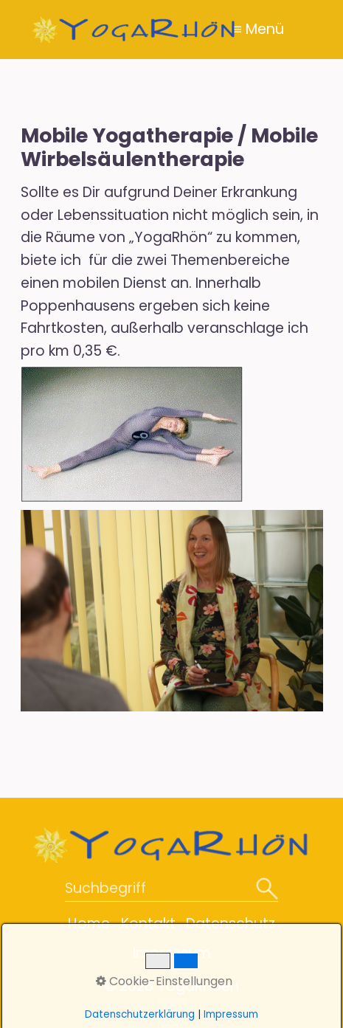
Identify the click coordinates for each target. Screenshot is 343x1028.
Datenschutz (230, 924)
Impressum (172, 953)
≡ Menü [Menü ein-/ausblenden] (259, 29)
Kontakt (148, 924)
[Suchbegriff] (171, 889)
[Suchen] (267, 889)
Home (89, 924)
